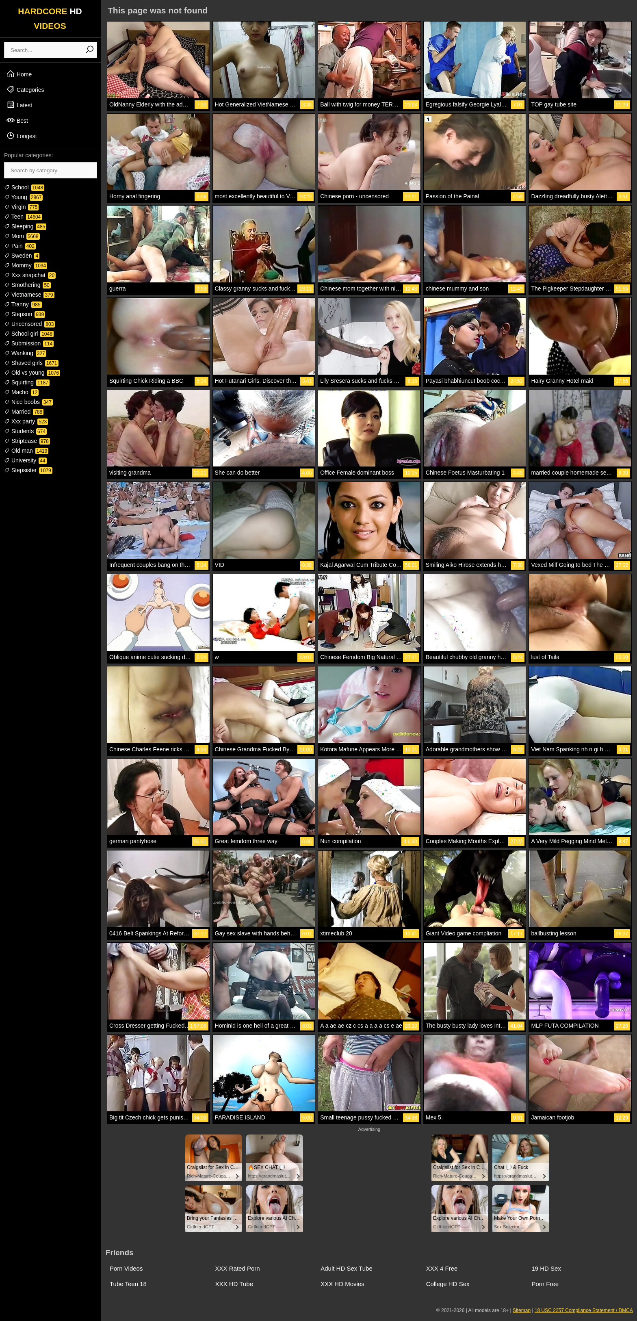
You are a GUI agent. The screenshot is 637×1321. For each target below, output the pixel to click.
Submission (29, 343)
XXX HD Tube (234, 1283)
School (24, 187)
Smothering (27, 285)
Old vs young (32, 372)
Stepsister (28, 470)
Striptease (27, 441)
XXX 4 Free (442, 1268)
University (25, 460)
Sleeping (25, 226)
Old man (26, 450)
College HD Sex (448, 1283)
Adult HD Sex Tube (347, 1268)
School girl (29, 333)
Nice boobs (28, 402)
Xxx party (26, 421)
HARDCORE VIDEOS (50, 18)
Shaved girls (31, 363)
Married (23, 411)
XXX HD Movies (342, 1283)
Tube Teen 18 (128, 1283)
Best (17, 120)
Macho (21, 392)
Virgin (21, 207)
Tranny (23, 304)
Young (23, 197)
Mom (22, 236)
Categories (25, 89)
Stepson (24, 314)
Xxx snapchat (30, 275)
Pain (20, 246)
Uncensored (29, 324)
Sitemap (522, 1310)
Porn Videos (126, 1268)
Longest (21, 135)
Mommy (25, 265)
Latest (19, 104)
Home (19, 73)
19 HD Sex (546, 1268)
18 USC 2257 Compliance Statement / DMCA (584, 1310)
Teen (23, 216)
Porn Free (545, 1283)
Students (25, 431)
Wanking (25, 353)
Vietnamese (29, 294)
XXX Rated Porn (237, 1268)
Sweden (21, 255)
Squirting (27, 382)
